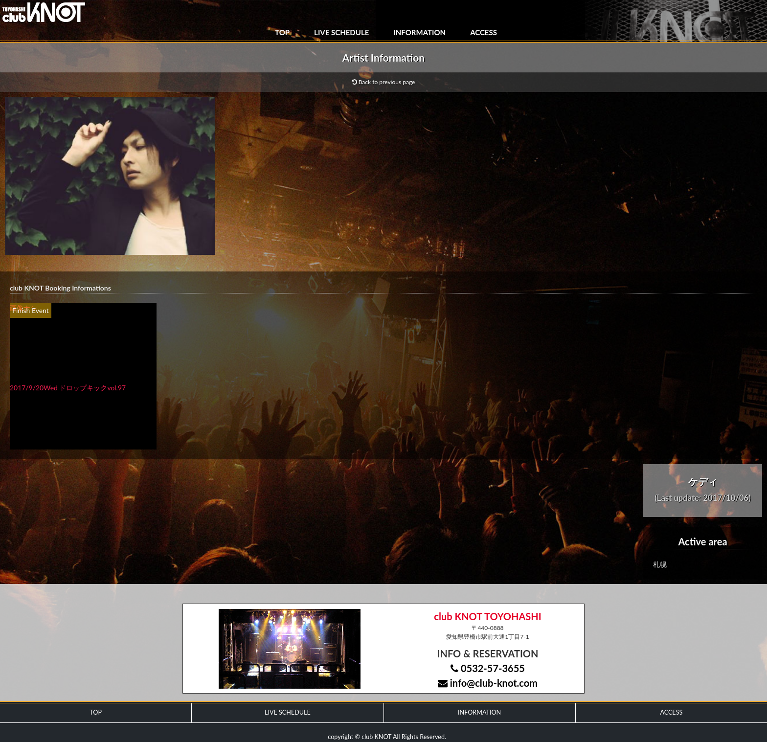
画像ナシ (23, 308)
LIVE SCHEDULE (341, 32)
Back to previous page (383, 82)
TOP (282, 32)
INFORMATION (419, 32)
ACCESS (483, 32)
